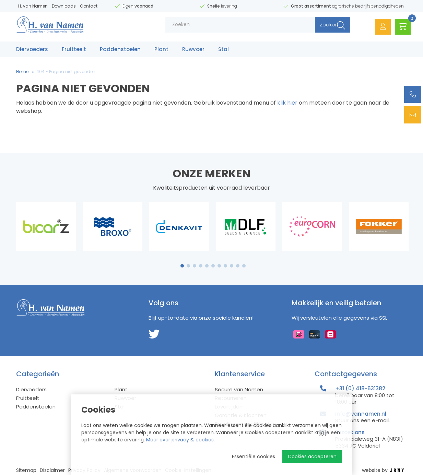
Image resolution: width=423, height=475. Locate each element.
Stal (223, 50)
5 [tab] (207, 266)
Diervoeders (32, 50)
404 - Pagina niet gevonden (65, 71)
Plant (161, 50)
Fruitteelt (74, 50)
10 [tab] (237, 266)
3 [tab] (194, 266)
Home (22, 71)
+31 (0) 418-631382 (360, 388)
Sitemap (26, 470)
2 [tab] (188, 266)
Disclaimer (52, 470)
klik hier (287, 103)
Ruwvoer (193, 50)
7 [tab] (219, 266)
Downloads (64, 6)
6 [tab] (213, 266)
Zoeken (321, 27)
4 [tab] (200, 266)
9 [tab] (231, 266)
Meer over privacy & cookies (180, 439)
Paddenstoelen (120, 50)
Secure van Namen (239, 389)
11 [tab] (244, 266)
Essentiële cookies (253, 456)
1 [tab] (182, 266)
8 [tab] (225, 266)
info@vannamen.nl (360, 413)
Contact (88, 6)
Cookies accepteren (312, 456)
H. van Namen (33, 6)
